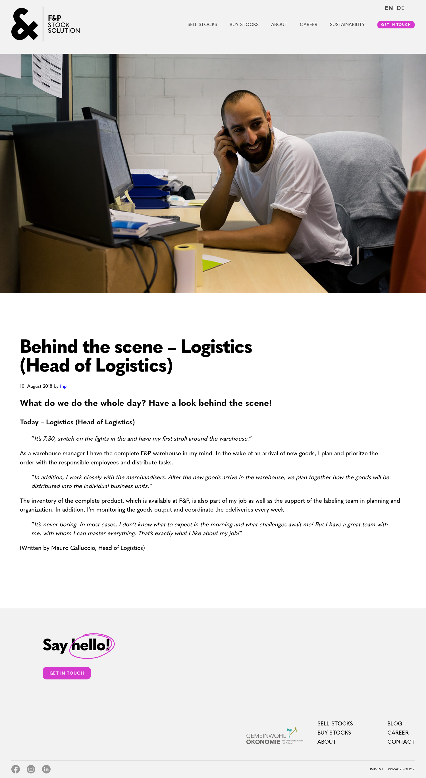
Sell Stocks (202, 24)
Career (308, 24)
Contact (401, 742)
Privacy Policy (401, 769)
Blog (395, 723)
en (389, 8)
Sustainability (347, 24)
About (279, 24)
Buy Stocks (244, 24)
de (401, 8)
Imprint (376, 769)
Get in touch (396, 25)
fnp (63, 386)
